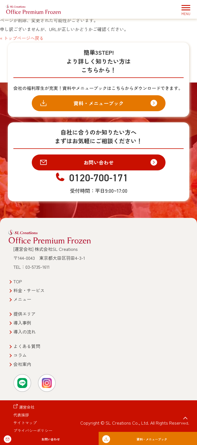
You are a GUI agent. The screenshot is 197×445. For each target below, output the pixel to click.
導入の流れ (24, 331)
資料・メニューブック (99, 103)
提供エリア (24, 313)
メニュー (22, 299)
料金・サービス (29, 290)
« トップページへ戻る (22, 38)
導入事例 (22, 322)
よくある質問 (26, 346)
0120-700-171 (98, 178)
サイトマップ (25, 422)
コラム (20, 355)
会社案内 (22, 364)
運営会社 (27, 407)
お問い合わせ (99, 162)
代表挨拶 (21, 415)
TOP (17, 281)
